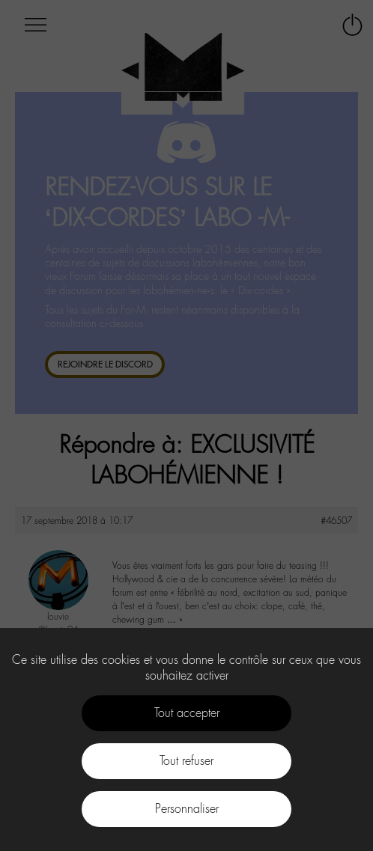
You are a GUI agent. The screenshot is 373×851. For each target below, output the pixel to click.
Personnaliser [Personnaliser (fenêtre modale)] (187, 809)
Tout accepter (186, 713)
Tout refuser (186, 761)
